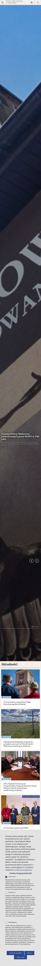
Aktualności (9, 610)
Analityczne (11, 892)
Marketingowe (12, 922)
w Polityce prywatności (23, 870)
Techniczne (11, 876)
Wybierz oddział (12, 2)
